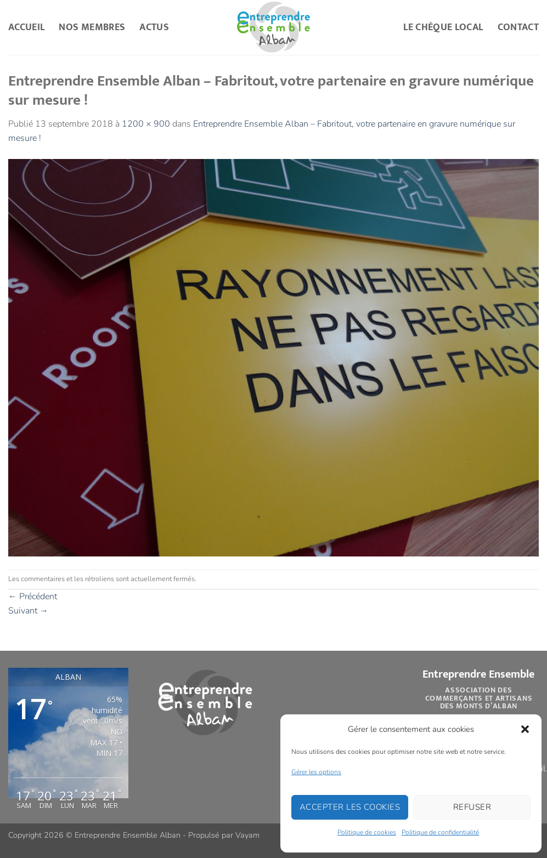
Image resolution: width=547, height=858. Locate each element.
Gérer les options (316, 772)
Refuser (472, 807)
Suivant (28, 611)
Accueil (26, 27)
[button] (525, 729)
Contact (518, 27)
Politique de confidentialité (440, 832)
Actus (154, 27)
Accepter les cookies (350, 807)
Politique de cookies (366, 832)
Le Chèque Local (443, 27)
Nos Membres (92, 27)
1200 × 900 (146, 124)
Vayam (247, 834)
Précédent (32, 596)
